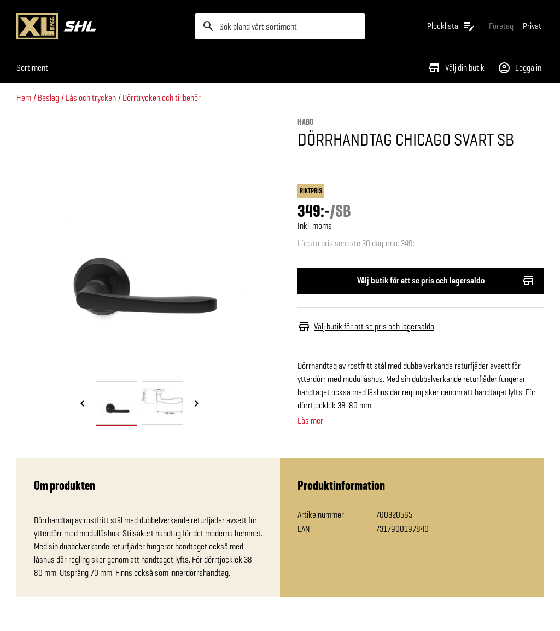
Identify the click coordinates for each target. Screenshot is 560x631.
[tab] (116, 403)
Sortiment (32, 67)
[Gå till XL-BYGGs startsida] (101, 26)
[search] (280, 26)
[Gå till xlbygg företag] (501, 26)
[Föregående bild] (82, 403)
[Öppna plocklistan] (451, 26)
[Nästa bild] (196, 403)
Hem (23, 97)
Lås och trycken (91, 97)
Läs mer (310, 420)
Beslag (48, 97)
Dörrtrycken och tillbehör (161, 97)
